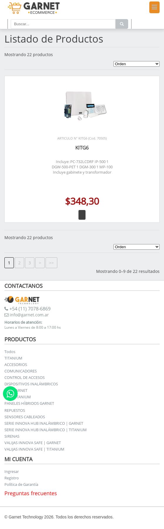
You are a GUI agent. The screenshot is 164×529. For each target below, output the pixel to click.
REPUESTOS (14, 410)
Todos (9, 351)
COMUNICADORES (20, 371)
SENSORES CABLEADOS (24, 416)
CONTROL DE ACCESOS (24, 377)
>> (51, 263)
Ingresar (11, 471)
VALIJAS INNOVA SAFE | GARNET (32, 442)
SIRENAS (11, 436)
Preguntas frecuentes (30, 493)
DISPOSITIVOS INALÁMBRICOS (31, 384)
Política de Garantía (21, 484)
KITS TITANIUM (17, 396)
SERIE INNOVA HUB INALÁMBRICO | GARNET (43, 423)
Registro (11, 478)
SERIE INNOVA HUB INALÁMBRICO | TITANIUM (45, 429)
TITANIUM (13, 358)
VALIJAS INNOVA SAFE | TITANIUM (34, 449)
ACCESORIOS (15, 364)
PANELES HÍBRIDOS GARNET (29, 403)
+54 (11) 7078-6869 (27, 308)
